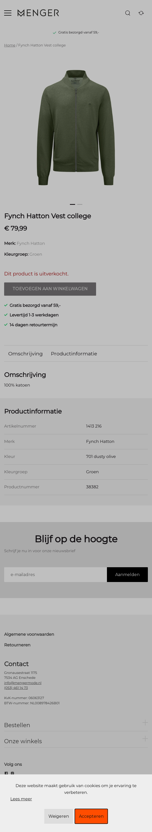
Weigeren (58, 816)
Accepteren (91, 816)
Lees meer (21, 799)
